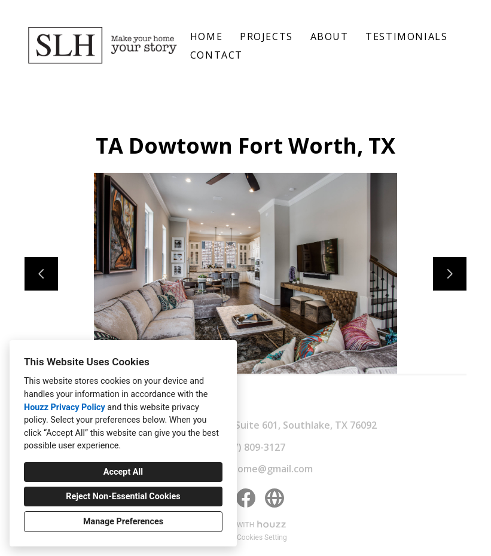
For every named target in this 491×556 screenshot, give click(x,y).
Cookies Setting (262, 537)
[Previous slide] (41, 274)
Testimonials (406, 36)
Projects (266, 36)
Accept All (123, 472)
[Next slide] (449, 274)
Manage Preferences (123, 522)
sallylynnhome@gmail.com (252, 468)
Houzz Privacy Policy (64, 407)
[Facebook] (245, 498)
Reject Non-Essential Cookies (123, 496)
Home (206, 36)
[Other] (274, 498)
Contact (216, 55)
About (329, 36)
